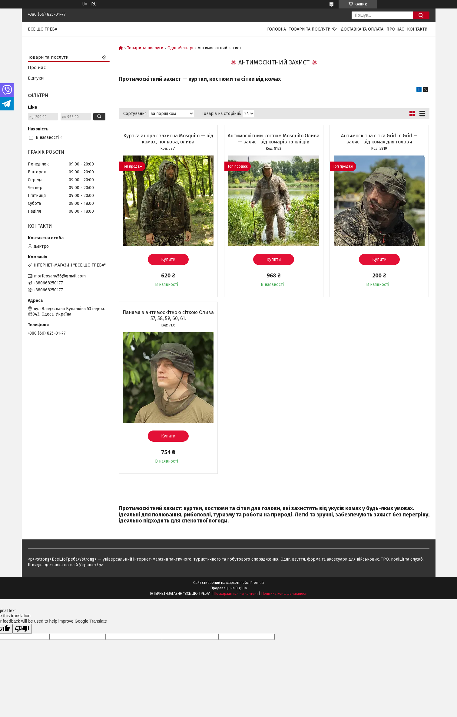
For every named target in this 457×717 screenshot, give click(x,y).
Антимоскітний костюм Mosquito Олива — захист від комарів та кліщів (274, 139)
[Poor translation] (22, 629)
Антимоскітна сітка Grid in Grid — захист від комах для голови (379, 139)
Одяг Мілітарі (180, 48)
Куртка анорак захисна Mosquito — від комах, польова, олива (168, 139)
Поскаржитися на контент (236, 593)
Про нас (395, 29)
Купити (168, 259)
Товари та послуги (310, 29)
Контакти (417, 29)
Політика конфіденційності (284, 593)
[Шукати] (421, 15)
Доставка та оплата (362, 29)
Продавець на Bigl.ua (228, 588)
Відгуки (36, 78)
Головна (276, 29)
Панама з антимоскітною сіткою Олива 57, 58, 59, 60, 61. (168, 315)
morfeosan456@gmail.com (60, 276)
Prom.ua (257, 583)
